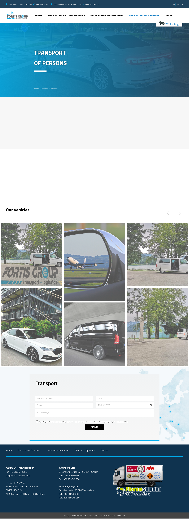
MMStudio (120, 517)
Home (38, 16)
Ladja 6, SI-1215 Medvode (18, 477)
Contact (170, 16)
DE (182, 4)
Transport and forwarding (66, 16)
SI (174, 4)
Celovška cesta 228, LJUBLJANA (19, 4)
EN (178, 4)
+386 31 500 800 (41, 4)
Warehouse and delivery (106, 16)
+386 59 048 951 (91, 4)
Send (94, 428)
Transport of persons (144, 16)
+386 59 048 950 (71, 480)
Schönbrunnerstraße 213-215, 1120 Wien (78, 473)
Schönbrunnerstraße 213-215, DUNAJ (66, 4)
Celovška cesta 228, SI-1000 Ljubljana (76, 491)
